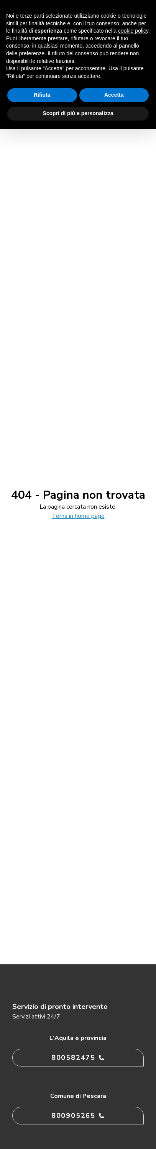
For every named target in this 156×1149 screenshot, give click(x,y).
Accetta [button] (114, 95)
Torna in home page (78, 516)
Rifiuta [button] (42, 95)
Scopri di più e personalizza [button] (78, 113)
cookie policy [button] (133, 31)
